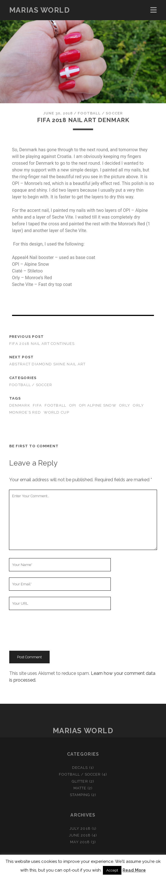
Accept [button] (112, 870)
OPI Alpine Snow (97, 405)
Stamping (80, 795)
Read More (134, 870)
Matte (79, 788)
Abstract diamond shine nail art (47, 364)
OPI (72, 405)
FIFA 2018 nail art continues (42, 343)
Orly (124, 405)
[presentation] (51, 630)
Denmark (19, 405)
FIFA (37, 405)
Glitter (80, 781)
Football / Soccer (100, 113)
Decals (80, 767)
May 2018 (80, 842)
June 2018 (80, 835)
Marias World (39, 10)
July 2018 (80, 828)
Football (55, 405)
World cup (56, 412)
